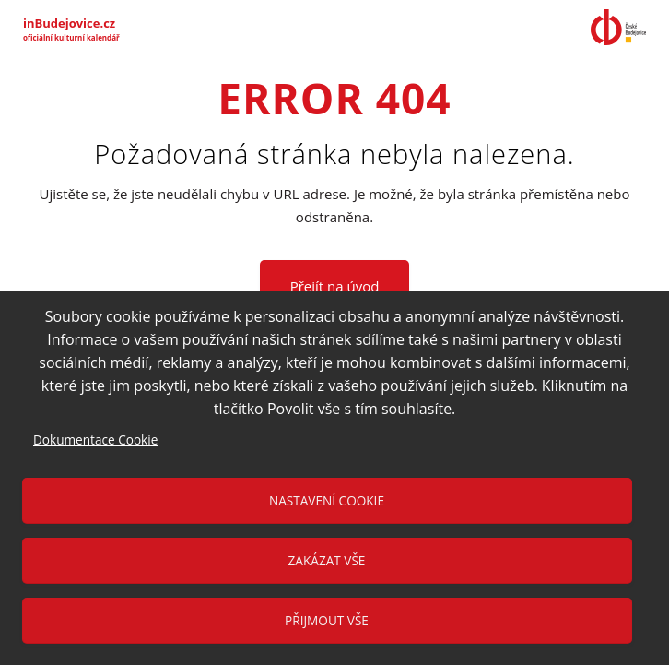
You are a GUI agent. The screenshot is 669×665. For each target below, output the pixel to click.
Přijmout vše (327, 620)
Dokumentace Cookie (95, 439)
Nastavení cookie (326, 500)
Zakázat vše (327, 560)
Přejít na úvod (335, 286)
